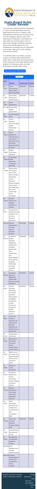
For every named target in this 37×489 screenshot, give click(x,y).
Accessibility (29, 483)
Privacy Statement (29, 475)
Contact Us (32, 486)
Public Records (30, 480)
